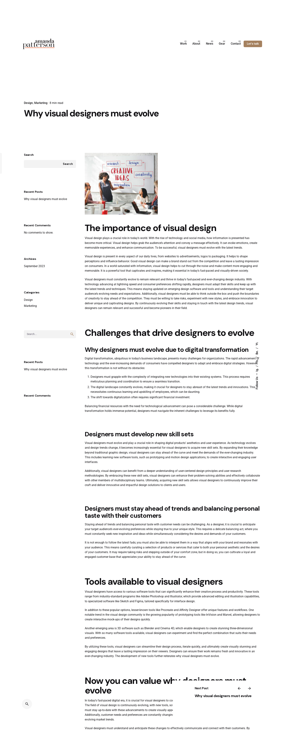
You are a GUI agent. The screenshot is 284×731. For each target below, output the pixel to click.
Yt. (257, 343)
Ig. (257, 369)
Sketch (124, 618)
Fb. (257, 361)
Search (29, 172)
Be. (257, 352)
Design (28, 103)
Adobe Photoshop (152, 613)
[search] (72, 351)
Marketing (40, 103)
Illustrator (176, 613)
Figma (139, 618)
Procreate (167, 627)
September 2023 (34, 283)
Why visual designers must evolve (45, 216)
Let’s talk (253, 44)
